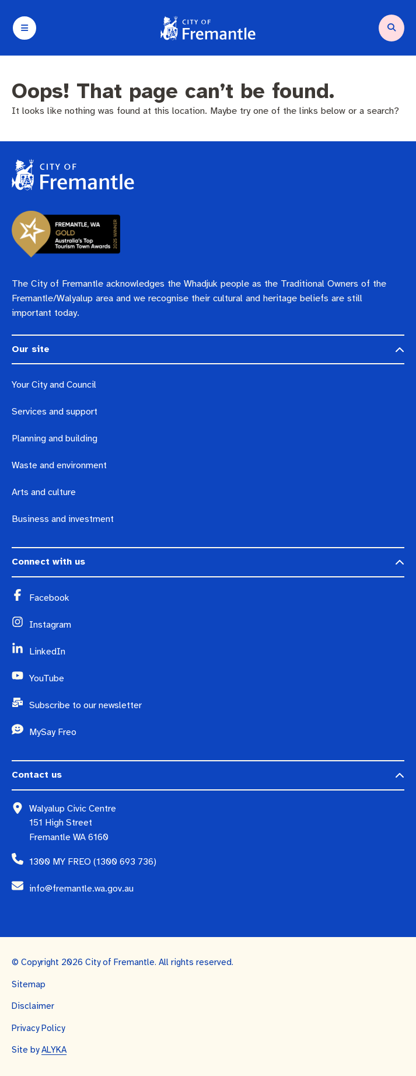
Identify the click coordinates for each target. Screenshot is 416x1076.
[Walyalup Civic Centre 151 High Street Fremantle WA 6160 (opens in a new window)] (216, 823)
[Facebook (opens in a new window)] (216, 598)
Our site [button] (31, 349)
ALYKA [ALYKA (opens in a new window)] (54, 1049)
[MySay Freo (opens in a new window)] (216, 732)
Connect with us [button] (48, 561)
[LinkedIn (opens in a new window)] (216, 651)
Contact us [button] (37, 775)
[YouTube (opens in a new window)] (216, 678)
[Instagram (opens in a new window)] (216, 625)
